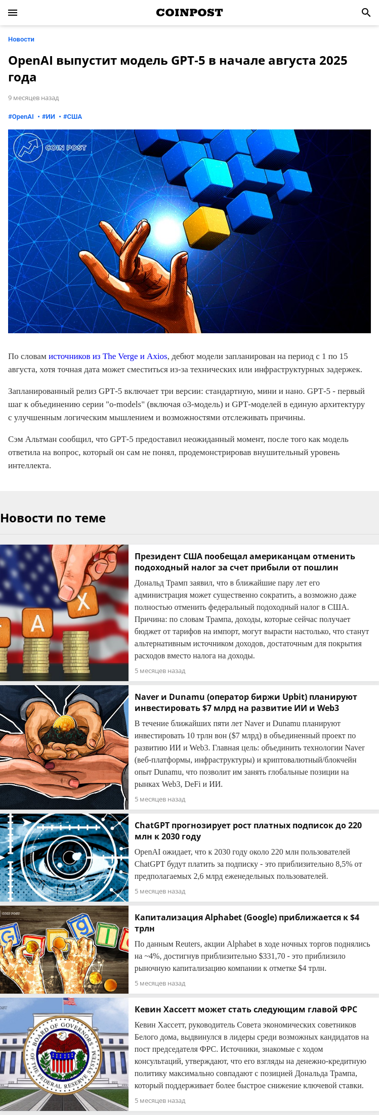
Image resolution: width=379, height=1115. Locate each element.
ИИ (50, 116)
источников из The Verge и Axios (108, 356)
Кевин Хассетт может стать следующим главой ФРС (246, 1009)
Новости (21, 39)
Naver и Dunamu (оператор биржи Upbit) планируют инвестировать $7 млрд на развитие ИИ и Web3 (246, 702)
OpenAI (23, 116)
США (74, 116)
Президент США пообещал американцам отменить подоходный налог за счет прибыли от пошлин (245, 562)
